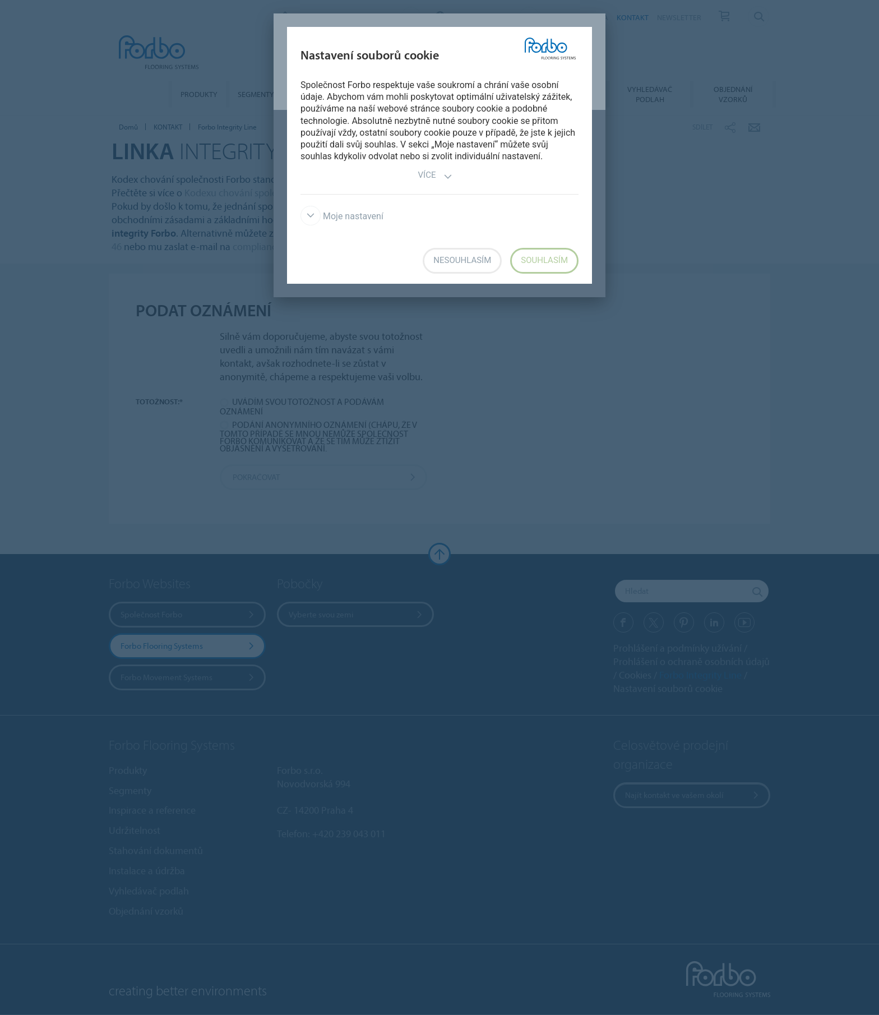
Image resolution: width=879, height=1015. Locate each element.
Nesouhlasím (462, 260)
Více (435, 176)
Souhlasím (544, 260)
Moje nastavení (341, 216)
